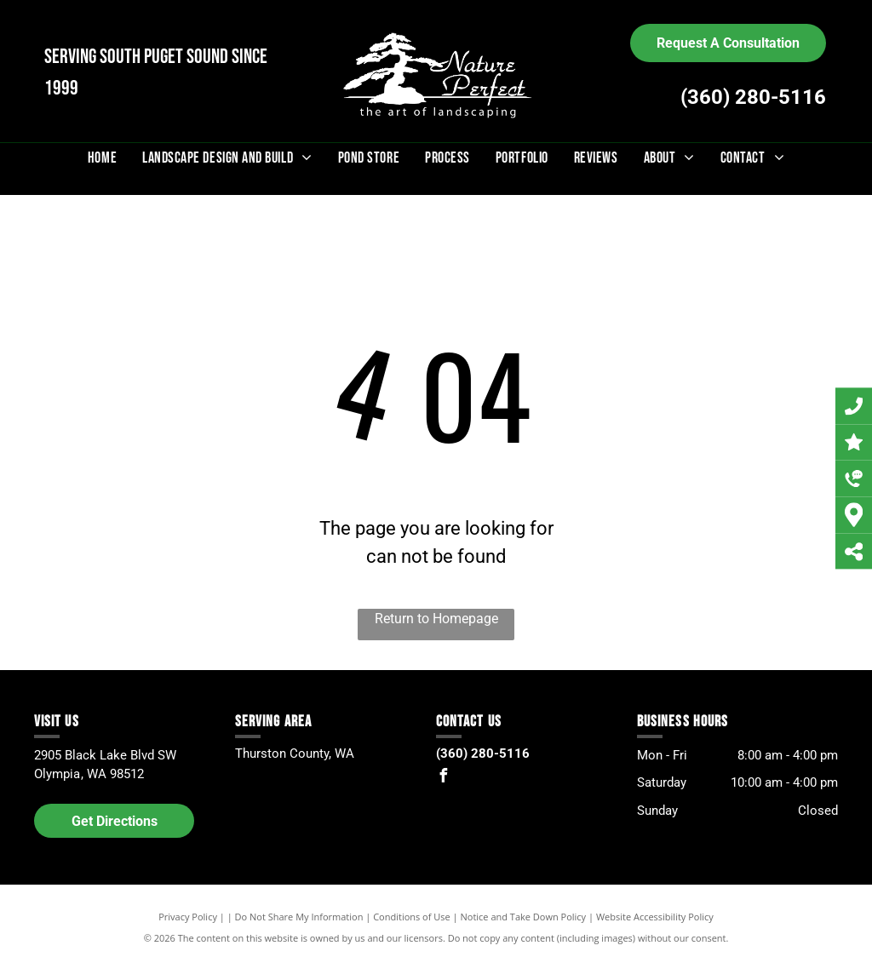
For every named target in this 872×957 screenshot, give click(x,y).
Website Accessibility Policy (655, 916)
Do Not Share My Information (299, 916)
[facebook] (443, 778)
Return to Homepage (436, 618)
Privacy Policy (187, 916)
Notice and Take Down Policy (524, 916)
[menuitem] (102, 157)
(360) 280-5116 (753, 97)
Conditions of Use (411, 916)
